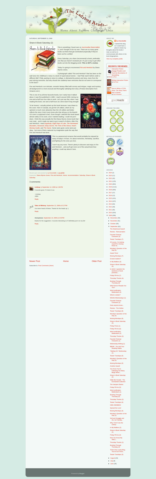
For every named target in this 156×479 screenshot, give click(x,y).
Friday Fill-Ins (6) (115, 329)
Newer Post (34, 261)
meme (65, 175)
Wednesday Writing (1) (117, 344)
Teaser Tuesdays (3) (116, 454)
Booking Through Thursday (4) (115, 446)
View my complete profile (114, 59)
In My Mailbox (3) (115, 261)
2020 (110, 184)
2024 (110, 173)
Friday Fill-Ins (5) (115, 387)
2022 (110, 178)
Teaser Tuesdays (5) (116, 356)
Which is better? (115, 295)
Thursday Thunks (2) (117, 399)
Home (66, 261)
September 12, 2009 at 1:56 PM (52, 187)
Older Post (97, 261)
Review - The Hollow (117, 308)
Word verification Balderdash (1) (115, 391)
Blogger (81, 473)
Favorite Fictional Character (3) (115, 235)
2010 (110, 212)
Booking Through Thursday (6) (115, 282)
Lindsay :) (38, 187)
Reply (36, 199)
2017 (110, 192)
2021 (110, 181)
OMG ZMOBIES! (115, 405)
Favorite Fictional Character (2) (115, 301)
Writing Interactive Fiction (120, 80)
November (114, 221)
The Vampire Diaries (116, 384)
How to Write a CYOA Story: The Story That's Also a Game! (119, 90)
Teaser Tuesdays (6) (116, 311)
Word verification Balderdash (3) (115, 291)
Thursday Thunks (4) (117, 278)
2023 (110, 175)
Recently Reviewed (117, 66)
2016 (110, 195)
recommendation (73, 175)
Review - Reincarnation (117, 232)
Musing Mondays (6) (116, 318)
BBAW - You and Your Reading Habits (117, 347)
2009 (110, 215)
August (112, 458)
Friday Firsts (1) (115, 326)
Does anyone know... (117, 305)
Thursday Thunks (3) (117, 336)
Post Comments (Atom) (46, 265)
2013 (110, 204)
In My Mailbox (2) (115, 427)
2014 (110, 201)
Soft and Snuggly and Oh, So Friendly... (117, 419)
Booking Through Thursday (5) (115, 395)
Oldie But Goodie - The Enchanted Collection (118, 380)
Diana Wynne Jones (43, 175)
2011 (110, 210)
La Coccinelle (121, 41)
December (114, 218)
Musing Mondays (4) (116, 411)
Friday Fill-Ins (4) (115, 435)
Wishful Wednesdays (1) (118, 298)
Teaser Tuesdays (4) (116, 402)
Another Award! (115, 366)
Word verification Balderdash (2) (115, 332)
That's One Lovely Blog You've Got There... (117, 450)
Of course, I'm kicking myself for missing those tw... (117, 243)
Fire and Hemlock (56, 175)
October (113, 223)
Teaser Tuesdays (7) (116, 239)
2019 (110, 187)
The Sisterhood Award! (117, 229)
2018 (110, 190)
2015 (110, 198)
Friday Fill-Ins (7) (115, 275)
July (111, 461)
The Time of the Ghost (63, 126)
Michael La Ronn (112, 76)
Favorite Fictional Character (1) (115, 340)
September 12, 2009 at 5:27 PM (57, 205)
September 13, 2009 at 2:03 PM (54, 218)
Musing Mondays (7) (116, 256)
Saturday (82, 175)
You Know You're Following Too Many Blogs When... (117, 370)
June (112, 463)
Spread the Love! (115, 408)
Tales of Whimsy (40, 205)
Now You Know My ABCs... (116, 438)
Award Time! (114, 253)
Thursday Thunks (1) (117, 442)
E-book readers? (115, 259)
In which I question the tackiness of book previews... (117, 270)
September (114, 226)
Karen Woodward (117, 94)
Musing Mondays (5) (116, 363)
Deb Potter (115, 82)
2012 (110, 207)
